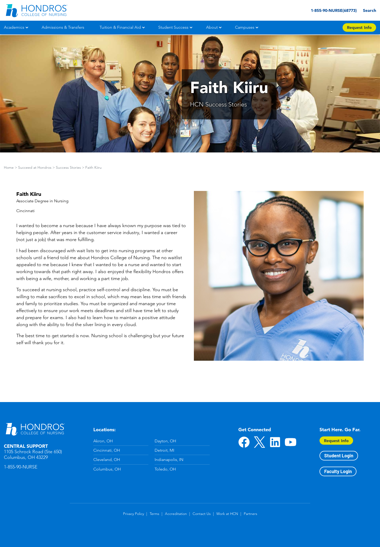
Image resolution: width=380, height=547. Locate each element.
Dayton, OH (165, 440)
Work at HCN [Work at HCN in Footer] (227, 513)
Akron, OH (103, 440)
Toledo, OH (165, 469)
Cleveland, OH (106, 459)
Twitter (259, 442)
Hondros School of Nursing (35, 429)
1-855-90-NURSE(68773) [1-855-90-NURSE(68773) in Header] (325, 10)
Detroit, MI (164, 450)
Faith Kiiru (93, 167)
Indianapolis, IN (169, 459)
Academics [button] (14, 27)
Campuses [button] (244, 27)
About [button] (212, 27)
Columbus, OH (107, 469)
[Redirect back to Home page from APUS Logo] (36, 10)
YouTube (290, 442)
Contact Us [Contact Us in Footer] (202, 513)
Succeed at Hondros (34, 167)
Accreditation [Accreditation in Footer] (176, 513)
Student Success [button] (173, 27)
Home (9, 167)
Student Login (338, 455)
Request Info (336, 440)
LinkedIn (275, 442)
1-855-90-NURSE (20, 467)
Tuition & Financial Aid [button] (120, 27)
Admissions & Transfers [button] (63, 27)
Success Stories (68, 167)
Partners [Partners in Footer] (250, 513)
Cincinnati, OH (106, 450)
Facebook (244, 442)
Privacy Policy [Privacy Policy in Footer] (133, 513)
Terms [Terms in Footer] (154, 513)
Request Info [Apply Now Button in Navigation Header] (359, 27)
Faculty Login (338, 471)
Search (368, 10)
